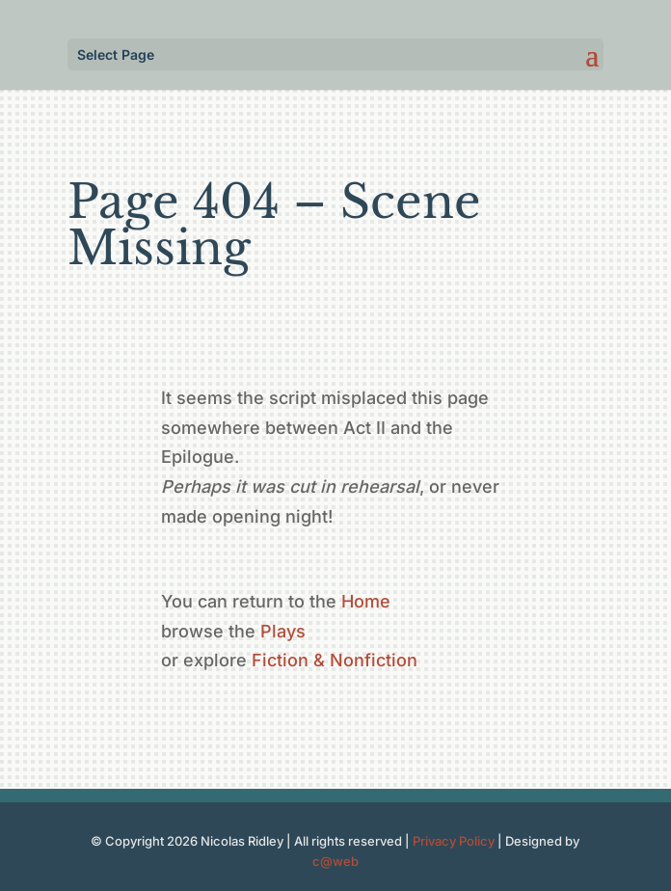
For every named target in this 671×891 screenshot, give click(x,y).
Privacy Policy (454, 841)
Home (365, 601)
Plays (283, 631)
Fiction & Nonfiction (334, 660)
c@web (335, 861)
